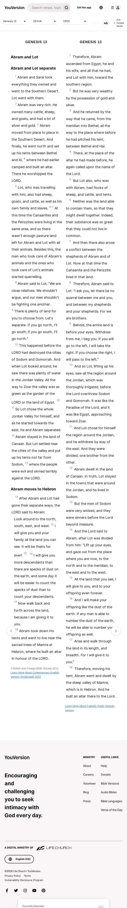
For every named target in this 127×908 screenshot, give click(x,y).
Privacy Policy (13, 875)
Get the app (84, 7)
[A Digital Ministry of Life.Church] (63, 845)
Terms (27, 875)
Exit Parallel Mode (119, 22)
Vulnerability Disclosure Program (24, 880)
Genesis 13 (15, 21)
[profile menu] (115, 7)
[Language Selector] (101, 7)
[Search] (44, 8)
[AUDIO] (95, 23)
